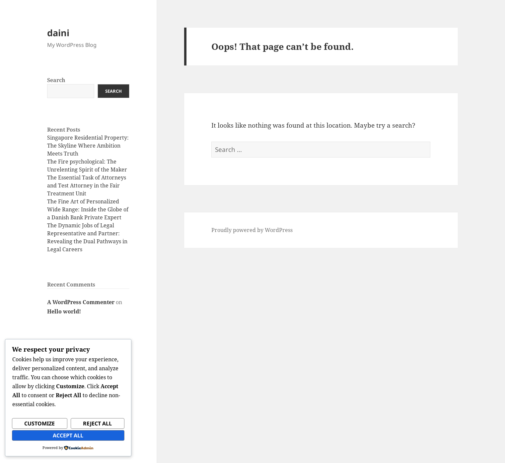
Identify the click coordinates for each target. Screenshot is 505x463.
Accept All (68, 435)
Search (56, 80)
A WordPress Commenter (80, 302)
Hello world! (64, 311)
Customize (39, 423)
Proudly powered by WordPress (252, 230)
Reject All (97, 423)
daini (58, 33)
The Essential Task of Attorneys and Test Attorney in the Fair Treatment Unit (86, 185)
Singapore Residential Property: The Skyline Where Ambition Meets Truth (88, 145)
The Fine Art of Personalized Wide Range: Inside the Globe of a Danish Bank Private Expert (87, 209)
